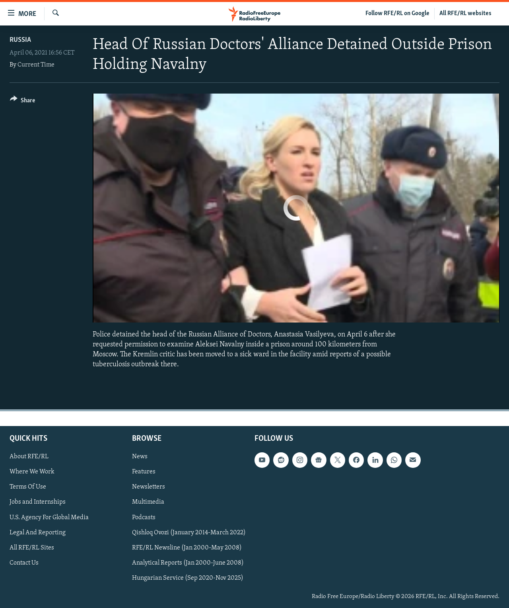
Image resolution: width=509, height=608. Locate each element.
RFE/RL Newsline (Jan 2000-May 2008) (187, 547)
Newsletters (148, 487)
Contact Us (24, 562)
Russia (20, 40)
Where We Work (32, 472)
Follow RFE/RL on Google (397, 13)
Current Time (35, 65)
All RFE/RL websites (465, 13)
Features (143, 472)
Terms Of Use (28, 487)
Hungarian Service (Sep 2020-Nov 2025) (187, 578)
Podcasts (143, 517)
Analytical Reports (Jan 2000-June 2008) (188, 562)
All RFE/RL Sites (32, 547)
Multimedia (148, 502)
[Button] (22, 102)
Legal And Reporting (38, 532)
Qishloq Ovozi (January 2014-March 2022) (189, 532)
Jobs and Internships (38, 502)
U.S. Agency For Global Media (49, 517)
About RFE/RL (29, 457)
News (140, 457)
